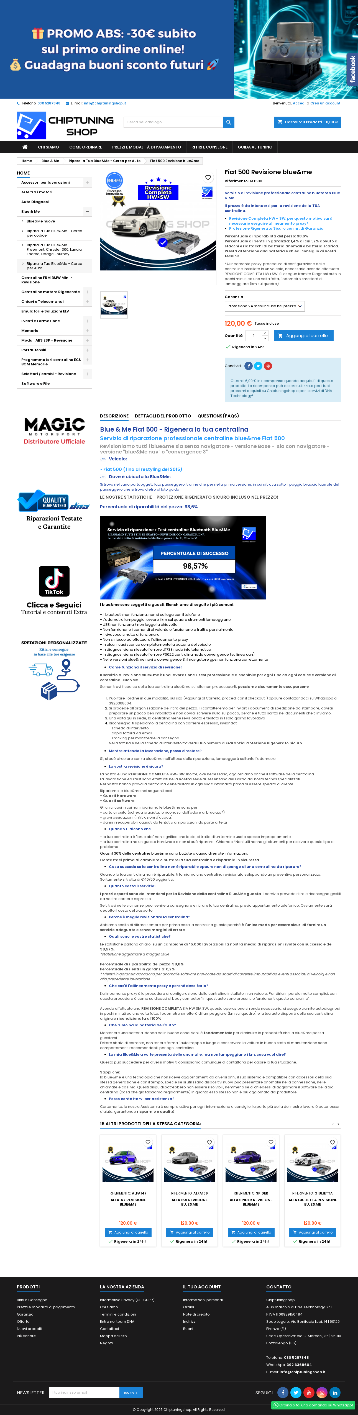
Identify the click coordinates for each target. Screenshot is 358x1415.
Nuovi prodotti (29, 1328)
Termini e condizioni (118, 1314)
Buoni (188, 1328)
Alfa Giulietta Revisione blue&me (312, 1202)
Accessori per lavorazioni (45, 182)
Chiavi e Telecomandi (42, 301)
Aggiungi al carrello (303, 335)
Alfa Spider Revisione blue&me (251, 1202)
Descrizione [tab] (114, 416)
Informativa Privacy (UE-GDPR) (127, 1300)
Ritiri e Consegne (209, 147)
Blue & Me (30, 211)
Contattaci (109, 1328)
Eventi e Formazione (40, 321)
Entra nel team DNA (117, 1321)
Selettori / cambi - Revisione (48, 373)
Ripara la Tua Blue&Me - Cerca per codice (54, 233)
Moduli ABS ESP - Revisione (46, 340)
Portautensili (33, 350)
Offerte (23, 1321)
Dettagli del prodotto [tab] (163, 416)
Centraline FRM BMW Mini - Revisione (47, 280)
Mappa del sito (113, 1336)
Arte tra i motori (36, 192)
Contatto (278, 1287)
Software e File (35, 383)
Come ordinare (85, 147)
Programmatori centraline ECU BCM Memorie (51, 362)
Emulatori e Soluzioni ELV (45, 311)
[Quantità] (254, 335)
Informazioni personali (203, 1300)
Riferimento (236, 181)
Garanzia (25, 1314)
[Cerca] (179, 122)
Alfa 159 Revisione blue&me (190, 1202)
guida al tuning (255, 147)
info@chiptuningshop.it (105, 103)
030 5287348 (48, 103)
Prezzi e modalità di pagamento (146, 147)
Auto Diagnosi (35, 201)
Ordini (188, 1307)
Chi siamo (48, 147)
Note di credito (196, 1314)
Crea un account (325, 103)
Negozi (106, 1343)
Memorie (29, 330)
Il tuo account (202, 1287)
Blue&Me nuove (41, 221)
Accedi (299, 103)
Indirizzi (189, 1321)
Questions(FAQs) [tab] (218, 416)
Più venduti (26, 1336)
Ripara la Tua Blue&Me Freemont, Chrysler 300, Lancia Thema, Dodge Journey (54, 249)
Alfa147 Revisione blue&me (128, 1202)
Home (23, 173)
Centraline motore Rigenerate (50, 291)
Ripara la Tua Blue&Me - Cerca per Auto (54, 266)
